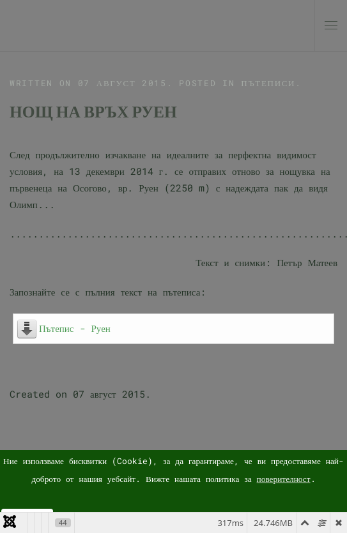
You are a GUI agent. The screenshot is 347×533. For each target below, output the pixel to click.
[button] (331, 25)
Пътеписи (268, 83)
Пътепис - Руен (75, 328)
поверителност (284, 478)
